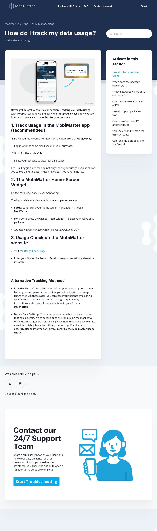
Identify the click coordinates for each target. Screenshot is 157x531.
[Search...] (129, 33)
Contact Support (103, 6)
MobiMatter (12, 24)
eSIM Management (43, 24)
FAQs (87, 6)
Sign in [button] (144, 6)
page (35, 251)
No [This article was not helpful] (20, 383)
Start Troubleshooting (36, 481)
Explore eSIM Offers (69, 6)
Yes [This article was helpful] (9, 383)
